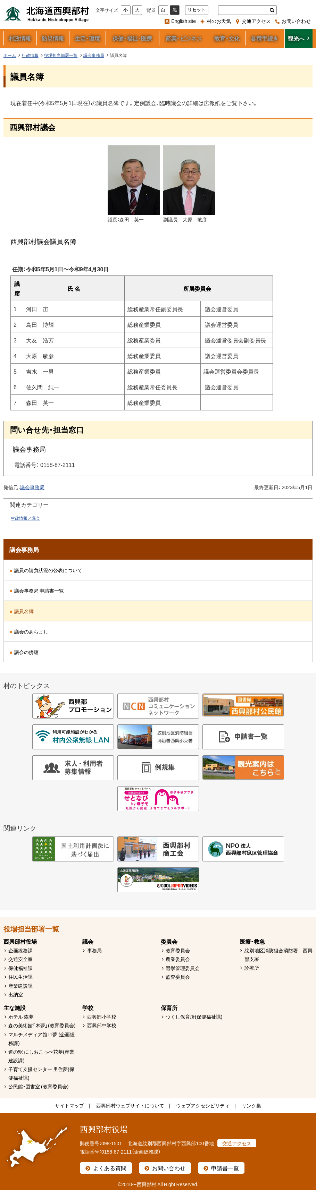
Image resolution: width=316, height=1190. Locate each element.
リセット (197, 9)
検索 (272, 10)
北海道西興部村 (46, 13)
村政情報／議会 (25, 518)
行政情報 (30, 55)
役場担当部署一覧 (60, 55)
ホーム (9, 55)
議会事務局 (93, 55)
